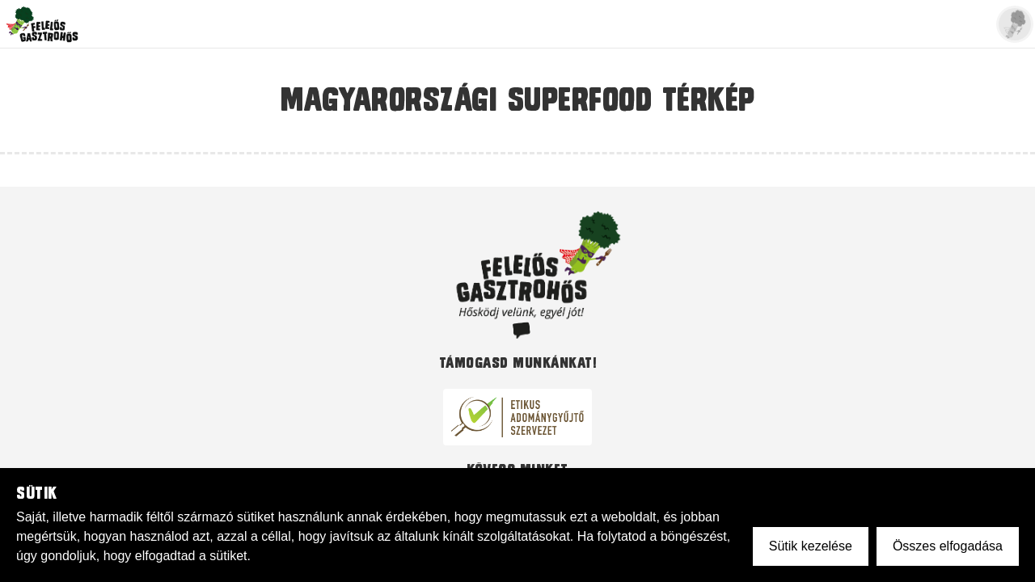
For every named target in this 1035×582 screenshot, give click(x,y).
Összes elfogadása (948, 546)
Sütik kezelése (810, 546)
